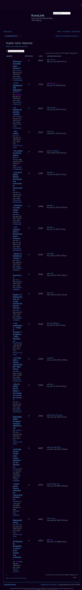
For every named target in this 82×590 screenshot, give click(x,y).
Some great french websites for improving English (17, 490)
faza (17, 136)
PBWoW (15, 588)
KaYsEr (18, 94)
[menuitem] (76, 31)
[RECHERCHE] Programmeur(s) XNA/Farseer (17, 422)
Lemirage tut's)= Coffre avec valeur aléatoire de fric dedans (17, 457)
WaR (17, 260)
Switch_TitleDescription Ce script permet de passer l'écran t (17, 301)
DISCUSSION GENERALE (17, 79)
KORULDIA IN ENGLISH (17, 201)
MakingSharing (17, 521)
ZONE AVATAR (16, 570)
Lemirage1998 (55, 447)
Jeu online (16, 132)
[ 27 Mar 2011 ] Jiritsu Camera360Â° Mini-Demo (17, 363)
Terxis (18, 70)
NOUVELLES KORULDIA (17, 103)
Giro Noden (16, 158)
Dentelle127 (17, 501)
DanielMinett (17, 343)
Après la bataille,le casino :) (17, 256)
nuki (17, 280)
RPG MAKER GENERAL (17, 269)
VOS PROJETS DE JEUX (17, 146)
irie (17, 562)
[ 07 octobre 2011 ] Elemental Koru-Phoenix (17, 232)
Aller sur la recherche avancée (66, 36)
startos (18, 525)
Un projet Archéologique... (17, 153)
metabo (18, 116)
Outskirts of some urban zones (17, 208)
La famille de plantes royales (17, 111)
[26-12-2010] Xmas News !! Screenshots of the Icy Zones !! (17, 392)
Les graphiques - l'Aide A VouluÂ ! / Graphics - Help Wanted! (17, 331)
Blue (17, 192)
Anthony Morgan (17, 431)
